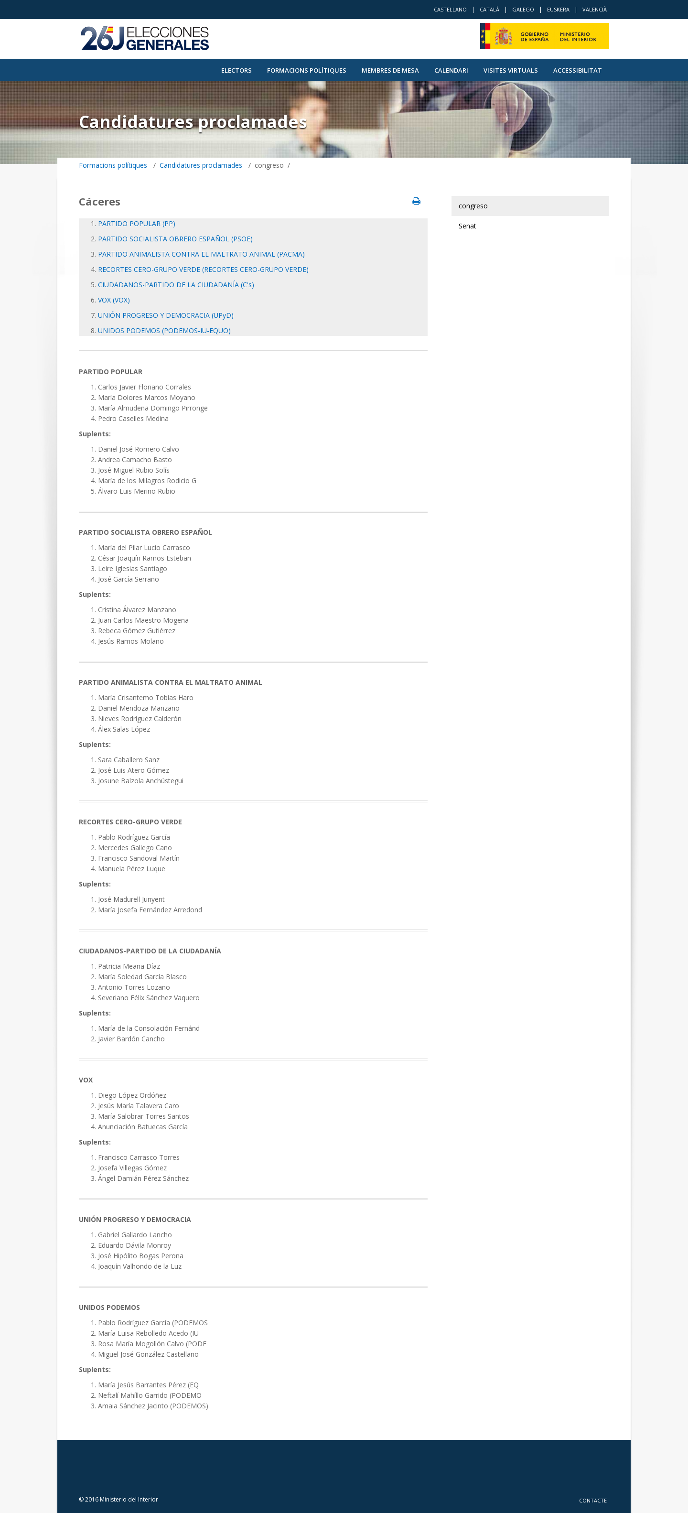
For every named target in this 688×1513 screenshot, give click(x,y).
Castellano (450, 9)
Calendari (451, 70)
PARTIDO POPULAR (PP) (136, 223)
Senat (467, 225)
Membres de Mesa (390, 70)
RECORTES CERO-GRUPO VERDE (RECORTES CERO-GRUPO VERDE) (203, 269)
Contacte (593, 1500)
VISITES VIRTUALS (511, 70)
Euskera (558, 9)
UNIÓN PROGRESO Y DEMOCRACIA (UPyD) (166, 315)
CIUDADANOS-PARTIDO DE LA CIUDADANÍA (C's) (176, 284)
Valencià (594, 9)
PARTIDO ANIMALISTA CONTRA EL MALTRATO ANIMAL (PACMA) (201, 254)
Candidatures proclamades (201, 165)
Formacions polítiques (306, 70)
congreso (473, 205)
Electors (236, 70)
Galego (523, 9)
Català (489, 9)
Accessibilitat (577, 70)
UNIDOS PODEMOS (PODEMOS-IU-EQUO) (164, 330)
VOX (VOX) (114, 299)
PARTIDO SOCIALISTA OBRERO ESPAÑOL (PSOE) (175, 238)
